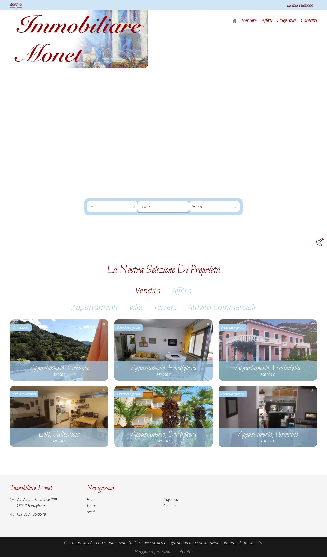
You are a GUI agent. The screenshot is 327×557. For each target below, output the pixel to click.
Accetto (186, 551)
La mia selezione (300, 5)
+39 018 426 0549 (31, 514)
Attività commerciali (221, 307)
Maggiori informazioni (154, 551)
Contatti (309, 20)
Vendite (249, 20)
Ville (135, 307)
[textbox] (167, 206)
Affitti (267, 20)
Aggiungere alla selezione (104, 323)
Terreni (165, 307)
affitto (182, 290)
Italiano (16, 4)
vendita (148, 290)
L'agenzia (286, 20)
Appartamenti (95, 307)
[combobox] (163, 206)
